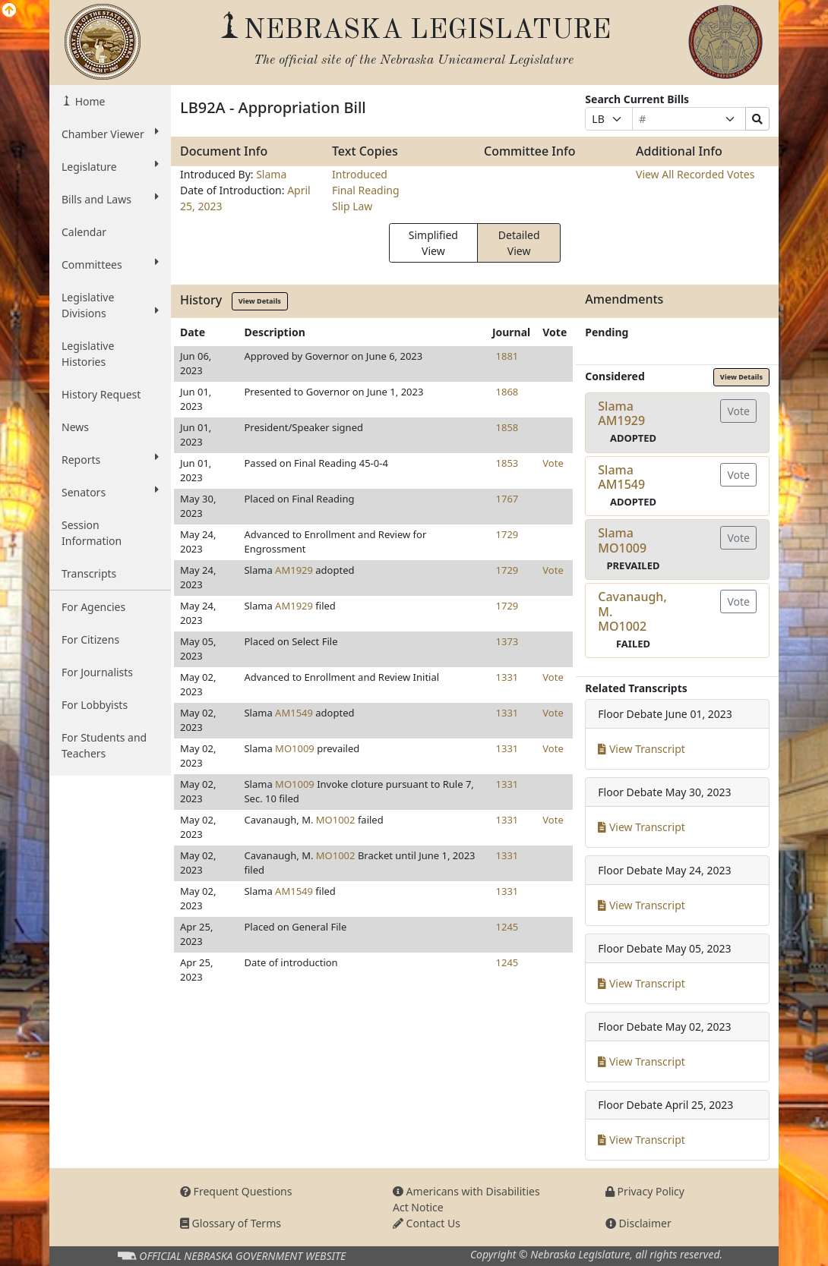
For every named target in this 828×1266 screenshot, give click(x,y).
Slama (271, 174)
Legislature (110, 166)
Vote (552, 463)
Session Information (92, 533)
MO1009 (294, 748)
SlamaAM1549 (621, 477)
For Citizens (90, 639)
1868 (507, 391)
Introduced (359, 174)
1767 (507, 498)
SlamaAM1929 (621, 413)
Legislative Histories (88, 354)
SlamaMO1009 (622, 540)
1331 (507, 677)
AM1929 (294, 570)
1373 (507, 641)
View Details (260, 301)
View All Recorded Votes (695, 174)
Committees (110, 264)
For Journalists (97, 672)
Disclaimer (638, 1223)
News (75, 427)
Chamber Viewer (110, 133)
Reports (110, 459)
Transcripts (89, 573)
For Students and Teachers (104, 745)
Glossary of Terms (230, 1223)
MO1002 (336, 820)
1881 (507, 356)
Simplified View (433, 243)
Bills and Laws (110, 198)
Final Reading (366, 190)
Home (88, 101)
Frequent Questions (236, 1191)
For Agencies (93, 607)
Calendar (84, 232)
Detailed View (519, 243)
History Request (101, 394)
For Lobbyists (95, 705)
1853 (507, 463)
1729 (507, 534)
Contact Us (426, 1223)
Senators (110, 491)
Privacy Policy (644, 1191)
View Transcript (641, 749)
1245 (507, 927)
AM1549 (294, 713)
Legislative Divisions (110, 305)
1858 (507, 427)
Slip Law (352, 206)
